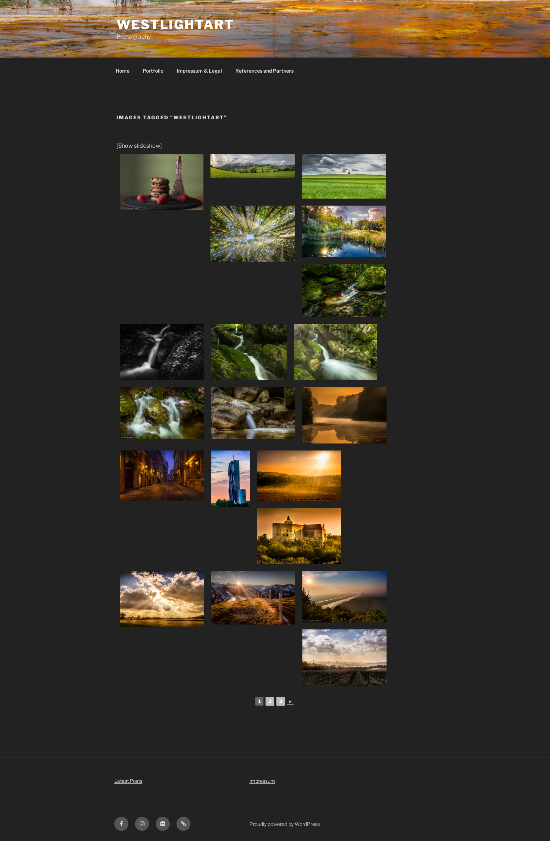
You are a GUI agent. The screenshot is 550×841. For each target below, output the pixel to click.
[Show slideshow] (139, 145)
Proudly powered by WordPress (284, 824)
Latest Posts (128, 781)
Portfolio (153, 71)
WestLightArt (175, 24)
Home (122, 71)
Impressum (262, 781)
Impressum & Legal (199, 71)
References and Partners (264, 71)
